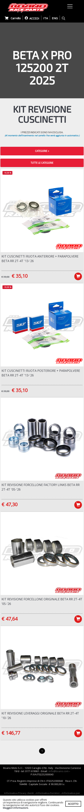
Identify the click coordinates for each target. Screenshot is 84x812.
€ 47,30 (10, 504)
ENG (55, 18)
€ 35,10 (20, 276)
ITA (45, 18)
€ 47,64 (10, 618)
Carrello (13, 18)
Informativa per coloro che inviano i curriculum (46, 794)
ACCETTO (73, 804)
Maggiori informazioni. (16, 808)
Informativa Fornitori (48, 793)
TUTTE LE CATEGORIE (42, 162)
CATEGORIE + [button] (42, 151)
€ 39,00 (5, 276)
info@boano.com (59, 771)
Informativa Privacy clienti (19, 793)
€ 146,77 (11, 733)
